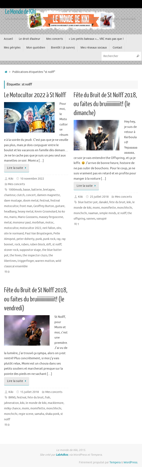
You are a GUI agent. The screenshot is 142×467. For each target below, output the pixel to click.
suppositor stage (30, 250)
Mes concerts (16, 184)
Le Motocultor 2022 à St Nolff (35, 95)
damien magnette (48, 195)
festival (44, 200)
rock (17, 244)
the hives (15, 255)
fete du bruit (117, 202)
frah (47, 397)
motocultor (11, 228)
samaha (39, 414)
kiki (129, 202)
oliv (58, 228)
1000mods (15, 189)
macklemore (56, 403)
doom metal (30, 200)
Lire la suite (17, 168)
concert (31, 195)
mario (13, 217)
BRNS (12, 397)
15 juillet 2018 (29, 392)
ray (58, 239)
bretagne (49, 189)
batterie (36, 189)
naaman (93, 213)
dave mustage (13, 200)
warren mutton (44, 261)
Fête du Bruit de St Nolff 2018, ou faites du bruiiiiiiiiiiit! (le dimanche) (105, 104)
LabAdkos (62, 454)
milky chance (12, 408)
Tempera (115, 462)
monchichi (80, 213)
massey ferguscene (51, 217)
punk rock (49, 239)
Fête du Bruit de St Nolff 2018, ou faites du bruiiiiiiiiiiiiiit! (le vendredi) (35, 299)
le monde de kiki (36, 403)
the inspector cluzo (35, 255)
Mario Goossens (28, 217)
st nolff (56, 244)
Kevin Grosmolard (46, 211)
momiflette (108, 207)
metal (8, 222)
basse (26, 189)
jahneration (11, 403)
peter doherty (25, 239)
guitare (60, 206)
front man (26, 206)
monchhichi (124, 207)
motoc (49, 222)
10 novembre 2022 (32, 178)
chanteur (9, 195)
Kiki (10, 178)
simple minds (107, 213)
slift (48, 244)
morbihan (38, 222)
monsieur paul (22, 222)
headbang (10, 211)
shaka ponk (52, 414)
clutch (21, 195)
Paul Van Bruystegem (38, 233)
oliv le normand (14, 233)
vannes (90, 218)
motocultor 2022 (30, 228)
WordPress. (131, 462)
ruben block (37, 244)
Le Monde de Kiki (20, 11)
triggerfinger (26, 261)
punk (39, 239)
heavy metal (25, 211)
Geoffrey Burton (43, 206)
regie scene (26, 414)
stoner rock (11, 250)
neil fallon (48, 228)
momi (96, 207)
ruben (25, 244)
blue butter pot (88, 202)
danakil (103, 202)
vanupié (101, 218)
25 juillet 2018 (99, 196)
